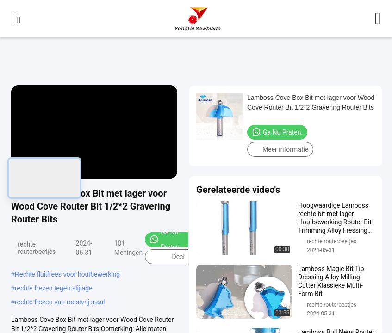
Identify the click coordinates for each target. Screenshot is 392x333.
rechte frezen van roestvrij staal (60, 302)
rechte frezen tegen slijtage (54, 288)
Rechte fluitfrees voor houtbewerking (67, 274)
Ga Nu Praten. (165, 239)
